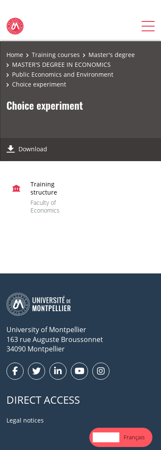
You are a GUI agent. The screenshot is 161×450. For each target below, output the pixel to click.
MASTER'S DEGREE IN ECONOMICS (61, 64)
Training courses (56, 55)
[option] (134, 437)
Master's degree (111, 55)
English (106, 437)
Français (134, 437)
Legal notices (25, 420)
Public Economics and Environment (62, 74)
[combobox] (106, 437)
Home (14, 55)
